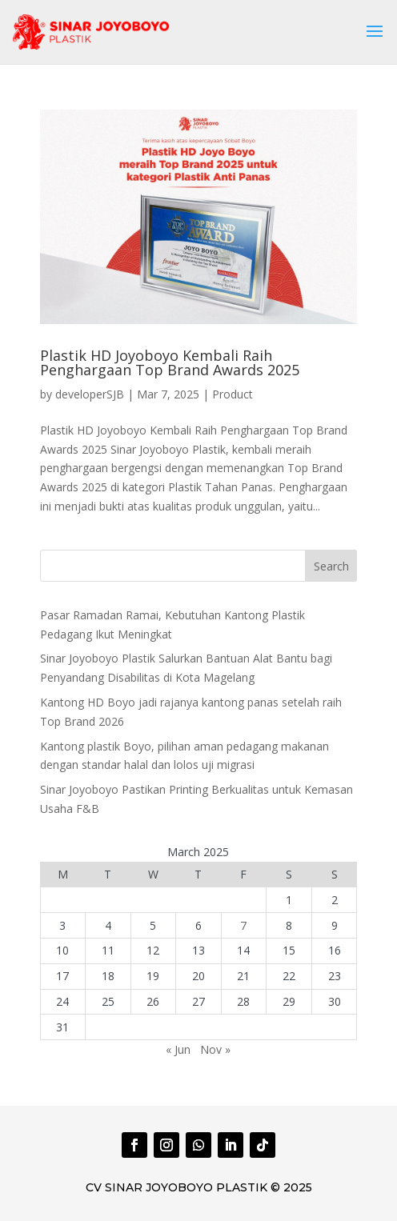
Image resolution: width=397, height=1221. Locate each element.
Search (331, 566)
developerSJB (89, 394)
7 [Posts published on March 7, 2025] (243, 925)
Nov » (215, 1049)
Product (232, 394)
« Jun (178, 1049)
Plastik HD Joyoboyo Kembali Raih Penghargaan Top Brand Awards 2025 (169, 362)
